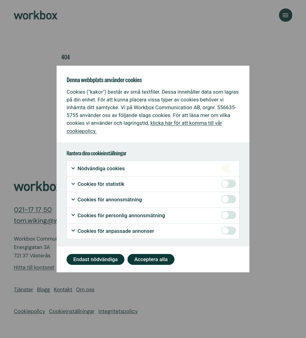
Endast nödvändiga (95, 259)
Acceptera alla (151, 259)
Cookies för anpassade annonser (112, 231)
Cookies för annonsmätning (106, 199)
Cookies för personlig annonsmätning (118, 215)
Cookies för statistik (97, 184)
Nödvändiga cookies (98, 168)
